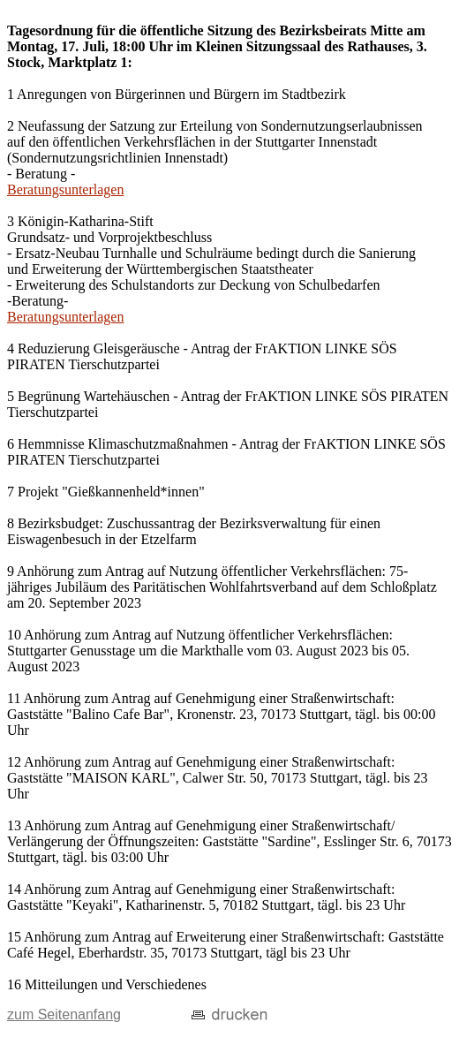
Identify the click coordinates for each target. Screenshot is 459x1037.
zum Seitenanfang (64, 1014)
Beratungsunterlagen (65, 189)
